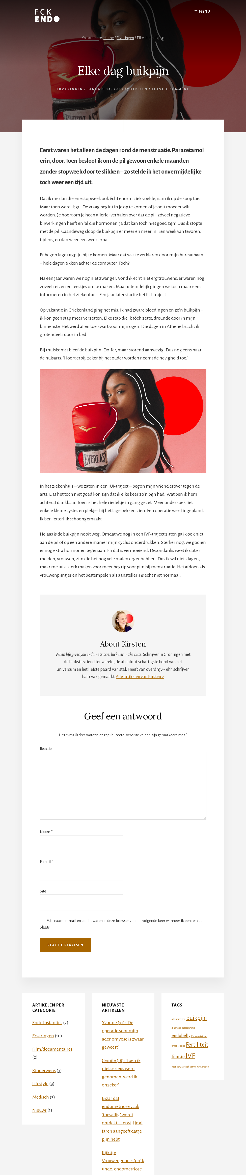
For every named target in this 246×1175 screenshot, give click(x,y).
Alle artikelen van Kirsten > (140, 677)
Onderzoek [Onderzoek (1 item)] (203, 1066)
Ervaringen (70, 89)
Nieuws (39, 1110)
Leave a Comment (170, 89)
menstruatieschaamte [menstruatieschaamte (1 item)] (184, 1066)
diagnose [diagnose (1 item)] (176, 1027)
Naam (46, 832)
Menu (204, 11)
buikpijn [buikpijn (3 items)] (196, 1018)
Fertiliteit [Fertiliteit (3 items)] (197, 1045)
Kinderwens (44, 1070)
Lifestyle (40, 1083)
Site (43, 891)
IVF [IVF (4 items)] (190, 1055)
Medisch (40, 1097)
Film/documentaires (52, 1049)
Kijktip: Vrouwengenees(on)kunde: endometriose (123, 1160)
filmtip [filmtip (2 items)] (178, 1056)
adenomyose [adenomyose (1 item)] (178, 1019)
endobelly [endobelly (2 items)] (181, 1035)
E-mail (46, 862)
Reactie (46, 749)
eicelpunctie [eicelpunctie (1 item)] (188, 1027)
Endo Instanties (47, 1022)
